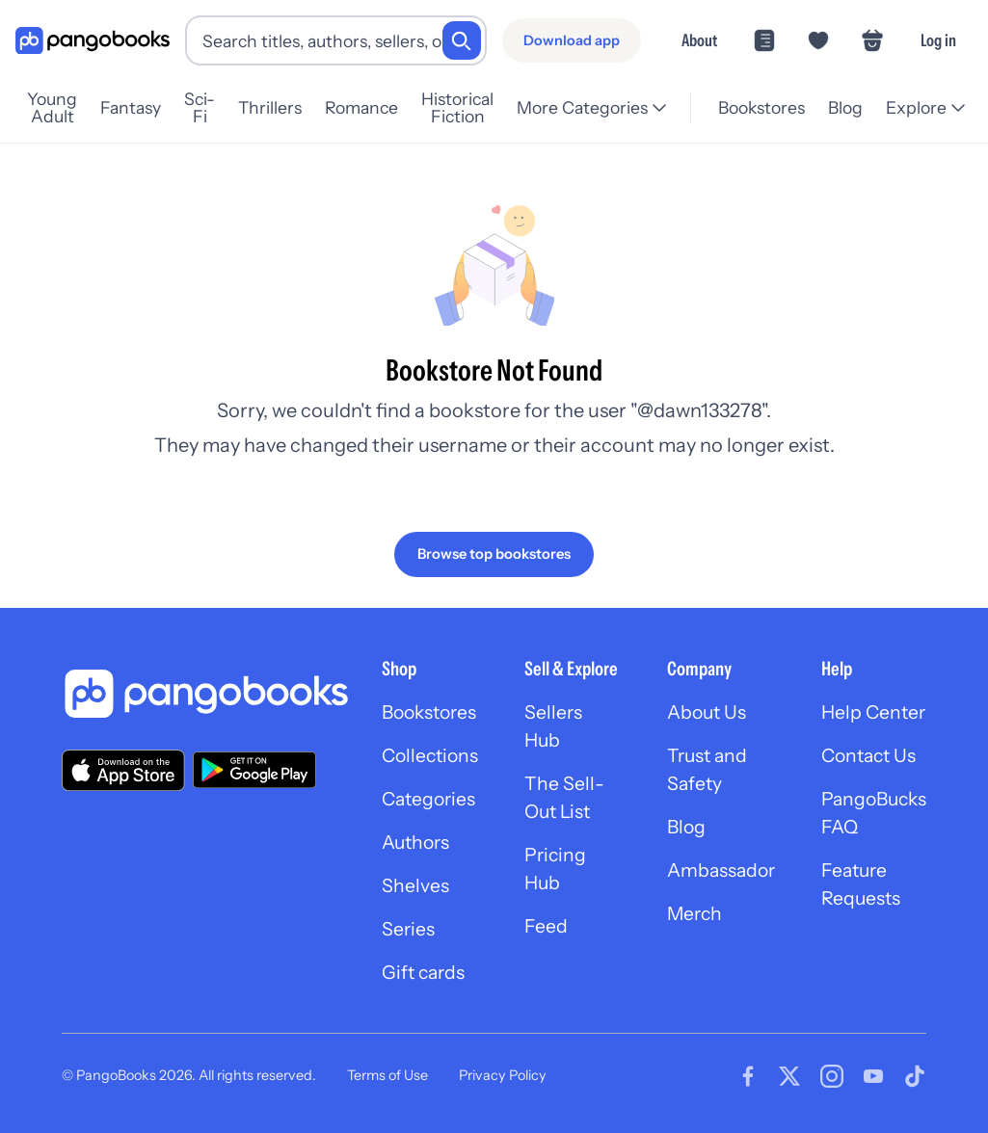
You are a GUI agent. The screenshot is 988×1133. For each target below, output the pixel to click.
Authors (418, 845)
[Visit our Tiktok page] (914, 1082)
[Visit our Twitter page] (789, 1082)
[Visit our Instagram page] (831, 1082)
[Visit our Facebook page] (748, 1082)
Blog (844, 107)
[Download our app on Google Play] (254, 769)
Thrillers (285, 107)
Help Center (882, 713)
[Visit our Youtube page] (873, 1082)
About (699, 40)
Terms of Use (387, 1083)
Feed (551, 932)
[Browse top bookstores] (494, 554)
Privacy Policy (503, 1083)
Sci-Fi (215, 107)
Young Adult (60, 107)
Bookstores (760, 107)
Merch (698, 919)
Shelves (415, 890)
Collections (432, 757)
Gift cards (425, 978)
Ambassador (725, 874)
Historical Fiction (479, 107)
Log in (938, 40)
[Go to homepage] (92, 41)
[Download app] (571, 40)
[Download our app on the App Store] (123, 769)
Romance (377, 107)
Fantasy (146, 107)
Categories (431, 801)
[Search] (461, 40)
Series (409, 934)
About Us (710, 713)
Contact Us (878, 757)
